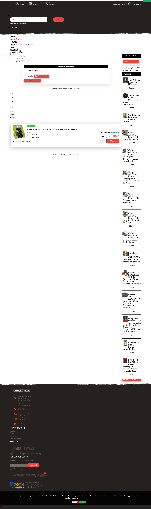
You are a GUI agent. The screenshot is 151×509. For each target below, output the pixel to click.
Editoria (13, 43)
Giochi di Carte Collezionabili (22, 44)
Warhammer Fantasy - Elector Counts (131, 118)
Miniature (14, 46)
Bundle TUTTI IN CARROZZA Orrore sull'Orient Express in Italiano (131, 257)
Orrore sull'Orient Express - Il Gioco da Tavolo (130, 136)
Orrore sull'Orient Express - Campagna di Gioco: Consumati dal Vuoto (130, 177)
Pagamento (13, 437)
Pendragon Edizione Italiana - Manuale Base (130, 346)
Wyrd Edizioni (35, 137)
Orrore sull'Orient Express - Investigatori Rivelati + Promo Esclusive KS (130, 155)
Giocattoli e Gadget (18, 51)
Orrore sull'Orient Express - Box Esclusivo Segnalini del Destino (131, 218)
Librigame (14, 41)
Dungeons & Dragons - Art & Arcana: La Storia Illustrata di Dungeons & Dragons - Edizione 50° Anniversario (131, 325)
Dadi (12, 47)
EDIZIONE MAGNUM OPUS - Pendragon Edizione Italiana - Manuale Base (131, 365)
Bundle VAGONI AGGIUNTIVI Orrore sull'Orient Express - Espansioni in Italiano (131, 301)
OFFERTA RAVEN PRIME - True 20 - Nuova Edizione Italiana (52, 129)
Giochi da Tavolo (16, 38)
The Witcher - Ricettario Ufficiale (134, 82)
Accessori (14, 49)
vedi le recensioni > (32, 487)
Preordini (128, 74)
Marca (30, 76)
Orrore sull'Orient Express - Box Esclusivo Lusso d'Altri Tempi (131, 237)
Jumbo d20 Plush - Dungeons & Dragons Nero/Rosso (131, 100)
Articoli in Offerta (17, 52)
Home (12, 36)
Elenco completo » (130, 380)
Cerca (30, 70)
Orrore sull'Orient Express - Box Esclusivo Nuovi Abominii (131, 198)
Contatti (12, 431)
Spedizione (13, 435)
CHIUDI (76, 505)
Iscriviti (34, 465)
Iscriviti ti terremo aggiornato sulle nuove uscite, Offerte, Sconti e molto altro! (24, 469)
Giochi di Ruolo (16, 39)
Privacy (82, 498)
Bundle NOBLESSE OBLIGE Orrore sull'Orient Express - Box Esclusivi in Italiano (131, 278)
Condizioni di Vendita (16, 438)
